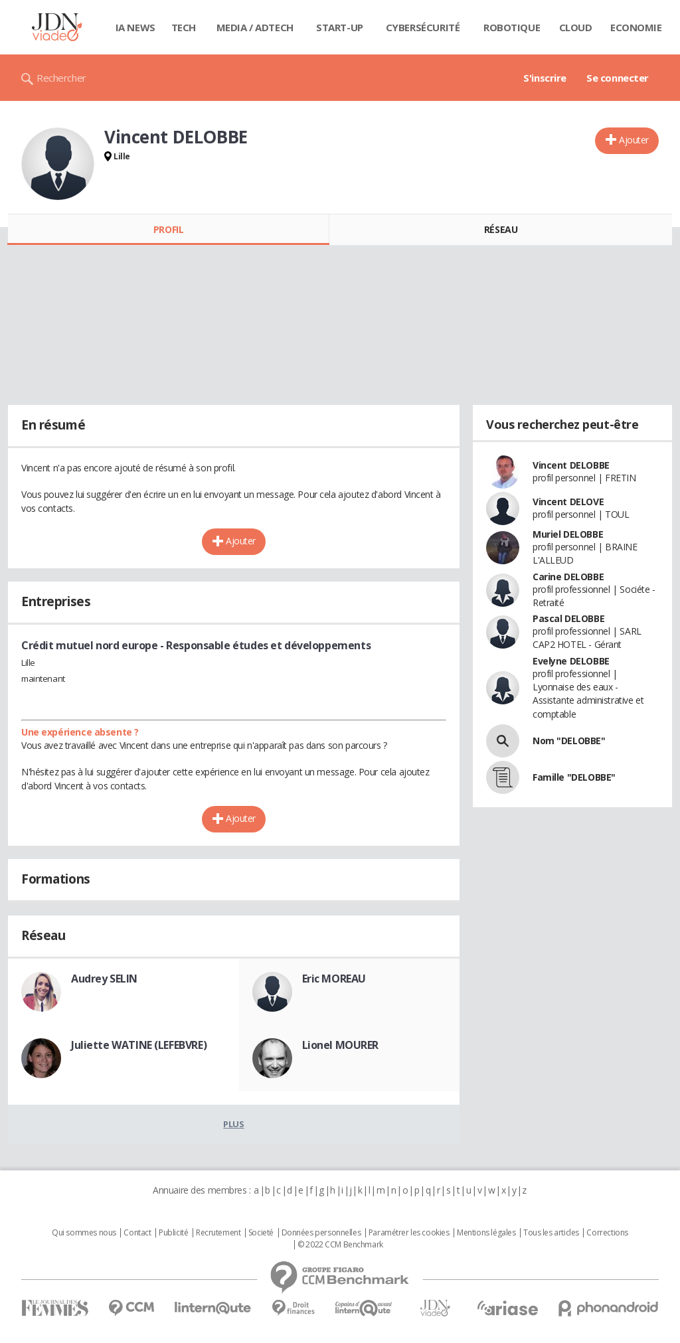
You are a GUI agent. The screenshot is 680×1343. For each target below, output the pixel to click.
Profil (168, 229)
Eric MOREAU (334, 978)
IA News (135, 27)
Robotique (511, 27)
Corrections (607, 1232)
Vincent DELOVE (568, 501)
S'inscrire (544, 77)
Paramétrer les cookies (409, 1232)
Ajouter (634, 139)
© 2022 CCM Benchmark (340, 1244)
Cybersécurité (423, 27)
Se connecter (617, 77)
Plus (233, 1124)
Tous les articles (551, 1232)
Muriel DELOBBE (568, 534)
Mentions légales (486, 1232)
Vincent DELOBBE (571, 465)
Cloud (575, 27)
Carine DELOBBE (568, 576)
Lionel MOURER (340, 1045)
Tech (183, 27)
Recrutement (218, 1232)
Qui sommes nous (84, 1232)
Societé (261, 1232)
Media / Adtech (255, 27)
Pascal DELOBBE (568, 618)
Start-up (339, 27)
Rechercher (61, 77)
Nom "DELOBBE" (569, 740)
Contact (137, 1232)
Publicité (173, 1232)
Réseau (500, 229)
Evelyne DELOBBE (571, 661)
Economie (636, 27)
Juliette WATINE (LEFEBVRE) (139, 1045)
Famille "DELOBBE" (574, 777)
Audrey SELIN (104, 978)
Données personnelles (321, 1232)
